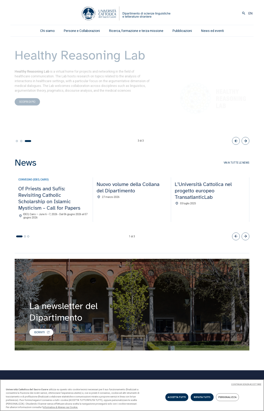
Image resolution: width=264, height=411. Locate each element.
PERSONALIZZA (227, 397)
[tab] (17, 141)
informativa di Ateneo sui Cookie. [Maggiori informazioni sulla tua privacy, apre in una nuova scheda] (60, 407)
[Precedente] (236, 141)
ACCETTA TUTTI (177, 397)
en (250, 13)
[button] (236, 236)
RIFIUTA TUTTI (202, 397)
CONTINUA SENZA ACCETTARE (246, 384)
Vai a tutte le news (236, 162)
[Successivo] (245, 141)
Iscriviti (39, 332)
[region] (132, 395)
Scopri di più (27, 104)
